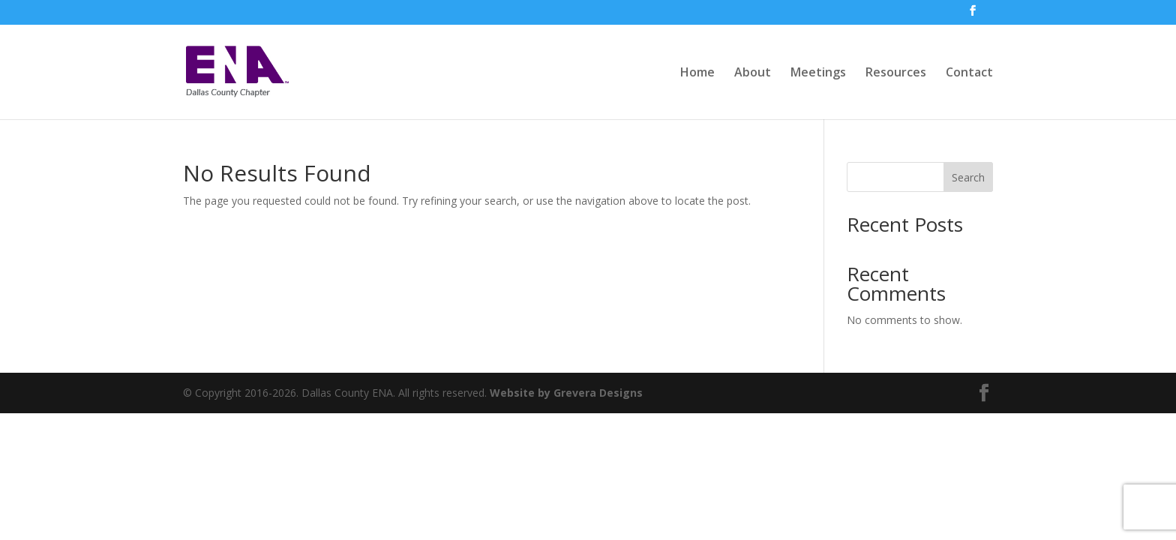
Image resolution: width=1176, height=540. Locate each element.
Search (968, 177)
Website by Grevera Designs (566, 393)
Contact (969, 73)
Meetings (818, 73)
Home (697, 73)
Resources (896, 73)
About (752, 73)
